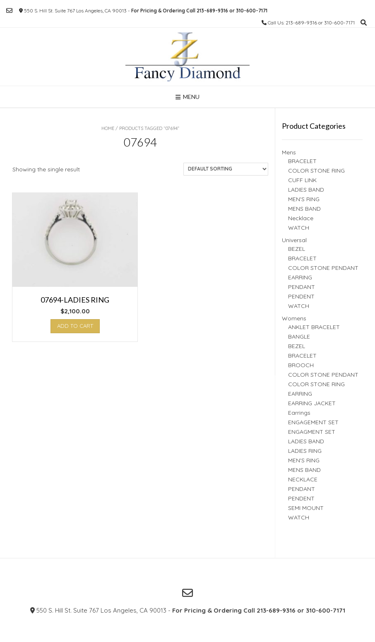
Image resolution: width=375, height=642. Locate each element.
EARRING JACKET (312, 403)
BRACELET (302, 161)
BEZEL (296, 248)
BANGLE (299, 336)
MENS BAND (304, 208)
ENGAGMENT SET (311, 431)
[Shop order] (225, 169)
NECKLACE (302, 479)
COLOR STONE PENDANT (323, 268)
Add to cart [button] (75, 325)
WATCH (298, 227)
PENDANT (301, 287)
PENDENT (301, 296)
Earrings (299, 412)
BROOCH (301, 365)
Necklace (300, 218)
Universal (294, 240)
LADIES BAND (306, 189)
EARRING (300, 277)
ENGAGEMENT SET (313, 422)
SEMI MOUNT (306, 508)
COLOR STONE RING (316, 170)
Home (107, 128)
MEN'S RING (304, 199)
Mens (289, 152)
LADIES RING (305, 450)
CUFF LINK (302, 180)
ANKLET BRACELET (314, 327)
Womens (294, 318)
